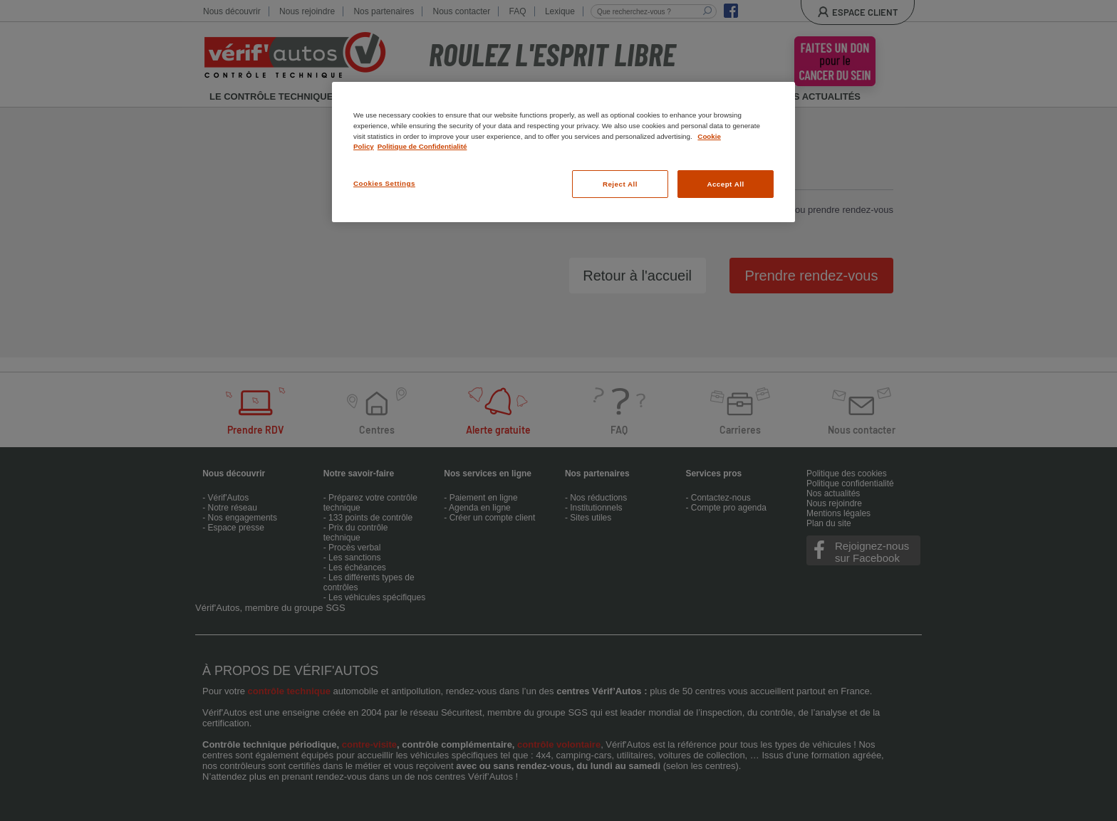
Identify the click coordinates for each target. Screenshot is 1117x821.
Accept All (725, 184)
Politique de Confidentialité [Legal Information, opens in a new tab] (422, 146)
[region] (563, 152)
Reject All (620, 184)
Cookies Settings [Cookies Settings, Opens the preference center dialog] (384, 183)
